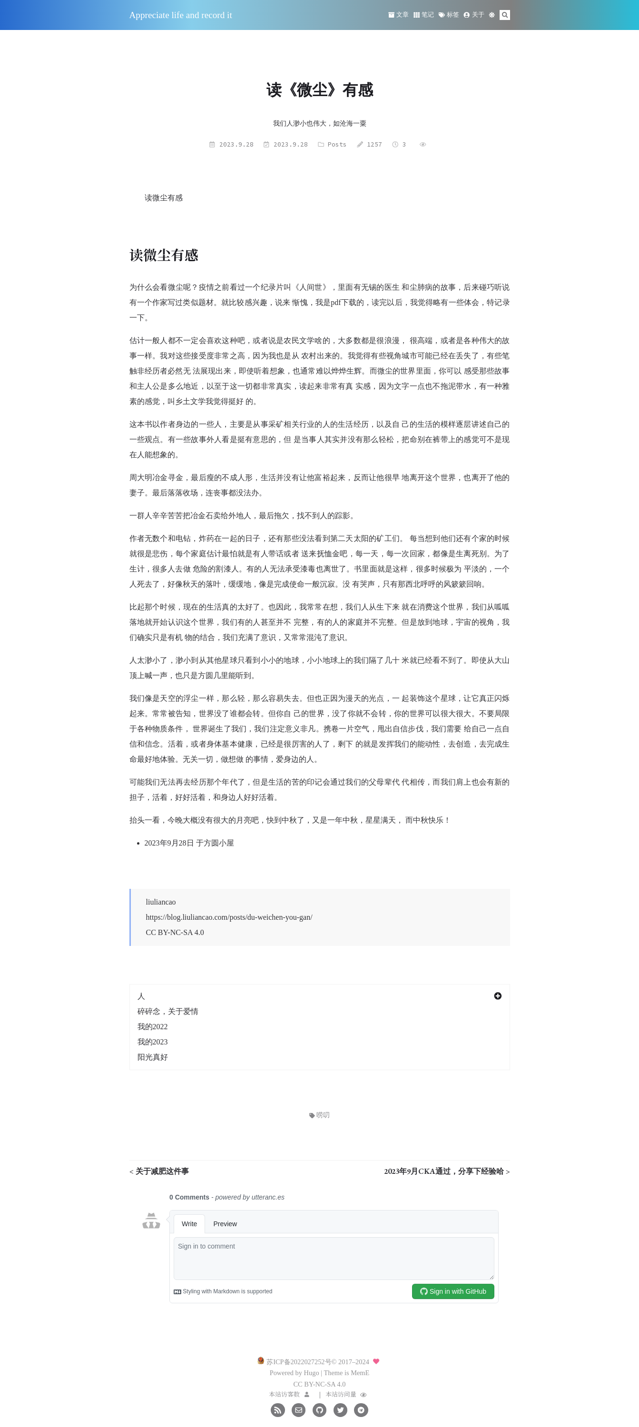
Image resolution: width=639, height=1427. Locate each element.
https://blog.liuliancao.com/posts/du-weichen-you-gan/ (229, 917)
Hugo (311, 1373)
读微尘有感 (164, 198)
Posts (337, 144)
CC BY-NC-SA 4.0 (175, 932)
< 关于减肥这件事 (159, 1171)
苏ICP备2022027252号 (298, 1362)
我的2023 (153, 1042)
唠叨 (319, 1115)
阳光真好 (153, 1057)
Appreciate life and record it (180, 15)
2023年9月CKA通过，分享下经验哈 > (447, 1171)
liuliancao (161, 902)
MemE (360, 1373)
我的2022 (153, 1027)
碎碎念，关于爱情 (168, 1011)
